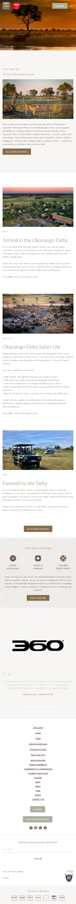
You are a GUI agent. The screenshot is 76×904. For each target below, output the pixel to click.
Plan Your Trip (38, 598)
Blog (38, 782)
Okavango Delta (38, 749)
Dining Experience (38, 765)
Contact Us (38, 799)
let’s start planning (38, 529)
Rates (38, 795)
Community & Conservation (38, 769)
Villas (38, 738)
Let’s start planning (17, 152)
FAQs (38, 791)
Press (38, 786)
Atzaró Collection (38, 773)
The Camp (38, 727)
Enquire (59, 6)
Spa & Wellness (38, 760)
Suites (38, 732)
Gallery (38, 778)
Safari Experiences (38, 743)
